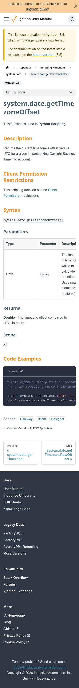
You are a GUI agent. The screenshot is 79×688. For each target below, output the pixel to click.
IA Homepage (14, 615)
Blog (7, 622)
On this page (15, 92)
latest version (43, 55)
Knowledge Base (16, 509)
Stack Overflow (15, 577)
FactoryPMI (12, 540)
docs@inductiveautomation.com (39, 667)
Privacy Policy (16, 635)
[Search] (72, 19)
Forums (9, 584)
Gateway (26, 419)
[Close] (76, 6)
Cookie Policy (16, 642)
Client (42, 419)
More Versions (14, 553)
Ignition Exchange (17, 591)
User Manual (13, 489)
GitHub (11, 629)
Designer (57, 419)
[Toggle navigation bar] (6, 19)
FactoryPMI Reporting (20, 546)
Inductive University (19, 495)
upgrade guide (37, 9)
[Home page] (7, 67)
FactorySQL (13, 533)
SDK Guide (12, 502)
